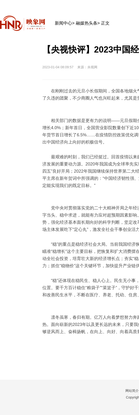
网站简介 (132, 391)
